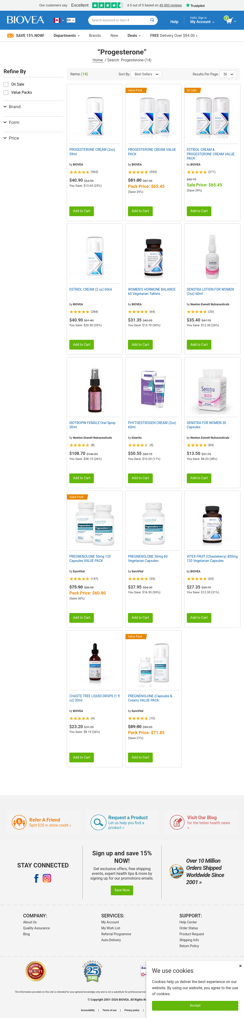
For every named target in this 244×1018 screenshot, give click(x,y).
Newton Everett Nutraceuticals (209, 304)
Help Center (188, 922)
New (114, 35)
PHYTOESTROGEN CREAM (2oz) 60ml (152, 425)
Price (11, 138)
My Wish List (110, 928)
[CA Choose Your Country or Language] (59, 20)
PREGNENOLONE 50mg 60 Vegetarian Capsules (148, 559)
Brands (95, 35)
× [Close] (240, 966)
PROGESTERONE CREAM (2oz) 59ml (92, 152)
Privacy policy (131, 1010)
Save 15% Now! (25, 35)
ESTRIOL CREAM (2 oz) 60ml (90, 289)
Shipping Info (189, 940)
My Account (110, 922)
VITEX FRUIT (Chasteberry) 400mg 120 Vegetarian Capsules (212, 559)
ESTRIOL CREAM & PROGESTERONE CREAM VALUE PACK (211, 154)
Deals (134, 35)
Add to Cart (81, 211)
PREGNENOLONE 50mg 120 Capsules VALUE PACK (90, 559)
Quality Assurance (36, 928)
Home (98, 60)
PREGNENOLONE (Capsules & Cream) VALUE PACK (150, 698)
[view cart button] (231, 21)
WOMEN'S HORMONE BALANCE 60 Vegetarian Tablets (152, 291)
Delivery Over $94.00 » (173, 35)
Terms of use (109, 1010)
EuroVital (79, 571)
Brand (12, 106)
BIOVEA (78, 164)
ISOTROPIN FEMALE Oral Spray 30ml (92, 425)
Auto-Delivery (111, 940)
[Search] (152, 20)
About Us (30, 922)
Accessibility (88, 1010)
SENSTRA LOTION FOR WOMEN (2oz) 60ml (210, 291)
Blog (26, 934)
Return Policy (189, 946)
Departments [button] (66, 35)
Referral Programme (116, 934)
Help (174, 21)
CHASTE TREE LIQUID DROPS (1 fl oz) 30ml (94, 698)
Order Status (188, 928)
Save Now (122, 890)
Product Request (191, 934)
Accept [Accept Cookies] (195, 1005)
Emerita (137, 437)
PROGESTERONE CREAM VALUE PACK (152, 152)
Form (11, 122)
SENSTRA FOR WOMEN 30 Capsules (206, 425)
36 (228, 74)
